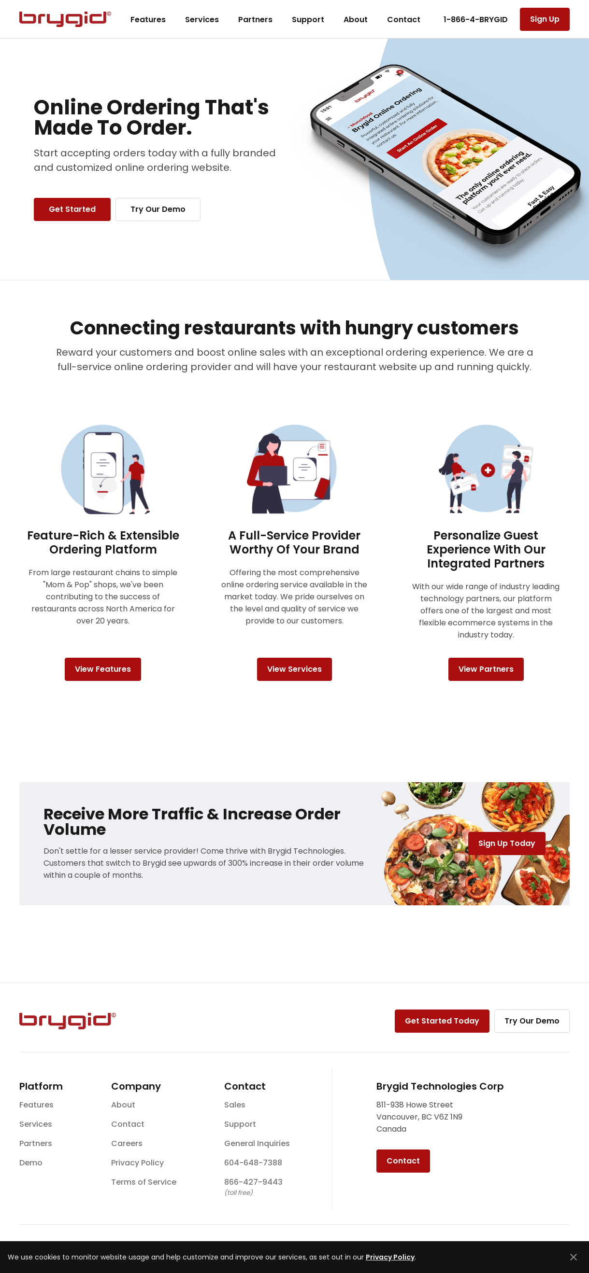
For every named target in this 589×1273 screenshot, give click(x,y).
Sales (234, 1104)
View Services (294, 669)
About (356, 19)
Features (148, 19)
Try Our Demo (158, 209)
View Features (103, 669)
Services (202, 19)
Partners (255, 19)
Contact (403, 19)
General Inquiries (257, 1143)
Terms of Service (143, 1182)
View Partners (486, 669)
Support (308, 19)
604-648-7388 (253, 1162)
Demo (31, 1162)
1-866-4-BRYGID (476, 19)
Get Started (72, 209)
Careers (127, 1143)
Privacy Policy (137, 1162)
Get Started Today (442, 1020)
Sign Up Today (506, 843)
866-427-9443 (253, 1182)
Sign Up (545, 19)
